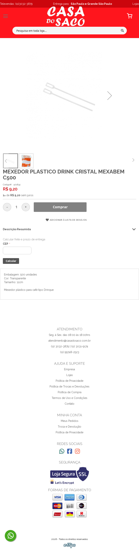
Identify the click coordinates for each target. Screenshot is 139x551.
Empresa (69, 369)
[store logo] (65, 16)
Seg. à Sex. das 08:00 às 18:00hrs (69, 334)
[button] (109, 95)
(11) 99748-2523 (69, 352)
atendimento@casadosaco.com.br (69, 340)
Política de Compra (69, 392)
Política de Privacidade (69, 380)
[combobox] (69, 30)
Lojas (69, 375)
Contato (69, 403)
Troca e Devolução (69, 426)
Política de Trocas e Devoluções (69, 386)
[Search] (122, 30)
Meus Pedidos (69, 420)
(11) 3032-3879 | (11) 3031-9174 (69, 346)
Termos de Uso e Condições (69, 397)
